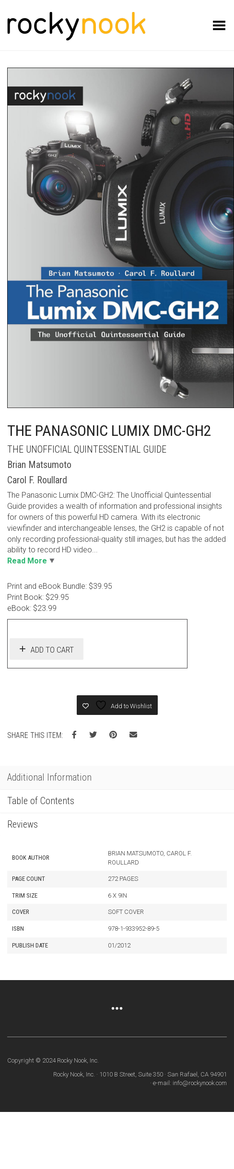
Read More (27, 560)
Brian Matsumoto (39, 464)
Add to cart (52, 650)
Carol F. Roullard (37, 480)
